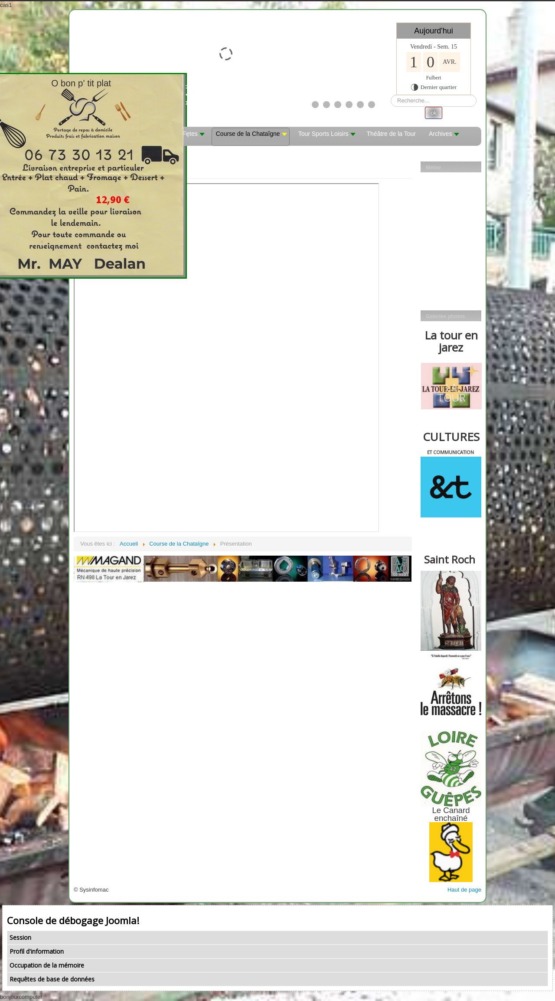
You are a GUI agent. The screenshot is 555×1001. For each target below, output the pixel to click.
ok (434, 112)
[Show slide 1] (315, 104)
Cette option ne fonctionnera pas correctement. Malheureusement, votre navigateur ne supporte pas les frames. (226, 357)
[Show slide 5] (360, 104)
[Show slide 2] (326, 104)
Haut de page (464, 889)
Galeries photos (445, 316)
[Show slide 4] (349, 104)
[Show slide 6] (371, 104)
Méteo (433, 168)
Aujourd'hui (433, 30)
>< (200, 90)
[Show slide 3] (337, 104)
